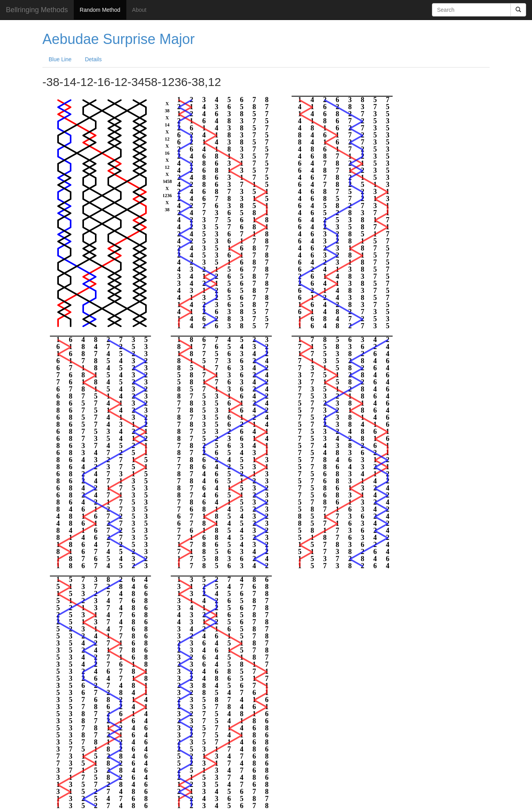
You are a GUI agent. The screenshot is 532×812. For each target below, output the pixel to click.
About (139, 10)
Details (93, 59)
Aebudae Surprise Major (118, 39)
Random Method (100, 10)
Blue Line (60, 59)
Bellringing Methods (37, 10)
